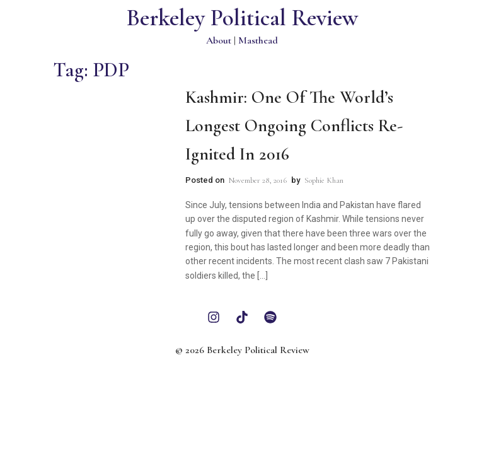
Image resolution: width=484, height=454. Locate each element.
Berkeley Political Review (242, 18)
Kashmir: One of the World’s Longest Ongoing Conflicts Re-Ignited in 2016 (294, 125)
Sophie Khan (323, 180)
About (218, 40)
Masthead (258, 40)
